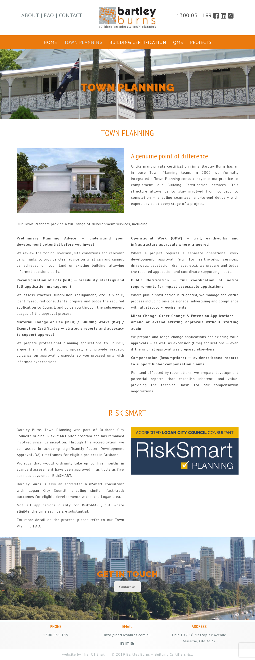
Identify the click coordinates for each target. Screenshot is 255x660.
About (30, 15)
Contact (70, 15)
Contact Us (127, 587)
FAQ (49, 15)
